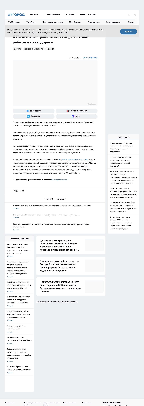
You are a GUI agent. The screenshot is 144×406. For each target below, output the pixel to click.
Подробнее (74, 387)
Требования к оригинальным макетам (17, 329)
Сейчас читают (53, 15)
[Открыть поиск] (129, 14)
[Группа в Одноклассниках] (109, 320)
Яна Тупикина (90, 57)
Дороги (17, 48)
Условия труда (37, 329)
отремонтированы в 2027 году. (73, 159)
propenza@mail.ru (34, 342)
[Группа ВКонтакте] (34, 111)
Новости (70, 15)
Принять (129, 31)
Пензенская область (33, 48)
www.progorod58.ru (22, 335)
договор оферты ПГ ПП (12, 382)
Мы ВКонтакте (14, 22)
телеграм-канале (60, 179)
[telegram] (24, 191)
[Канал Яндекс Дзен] (120, 320)
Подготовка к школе (69, 317)
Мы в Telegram (75, 22)
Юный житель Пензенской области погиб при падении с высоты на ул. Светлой (55, 216)
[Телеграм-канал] (34, 116)
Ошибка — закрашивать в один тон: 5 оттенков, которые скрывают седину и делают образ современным (55, 227)
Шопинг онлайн (10, 317)
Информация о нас (114, 22)
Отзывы (131, 22)
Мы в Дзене (31, 22)
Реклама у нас (94, 22)
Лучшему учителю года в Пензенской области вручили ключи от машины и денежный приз (55, 207)
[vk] (16, 191)
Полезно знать (86, 317)
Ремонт (50, 48)
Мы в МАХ (35, 15)
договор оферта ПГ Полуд (13, 380)
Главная (64, 329)
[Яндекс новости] (77, 111)
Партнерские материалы (53, 22)
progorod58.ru (38, 357)
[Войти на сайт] (134, 14)
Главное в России (88, 15)
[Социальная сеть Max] (77, 116)
